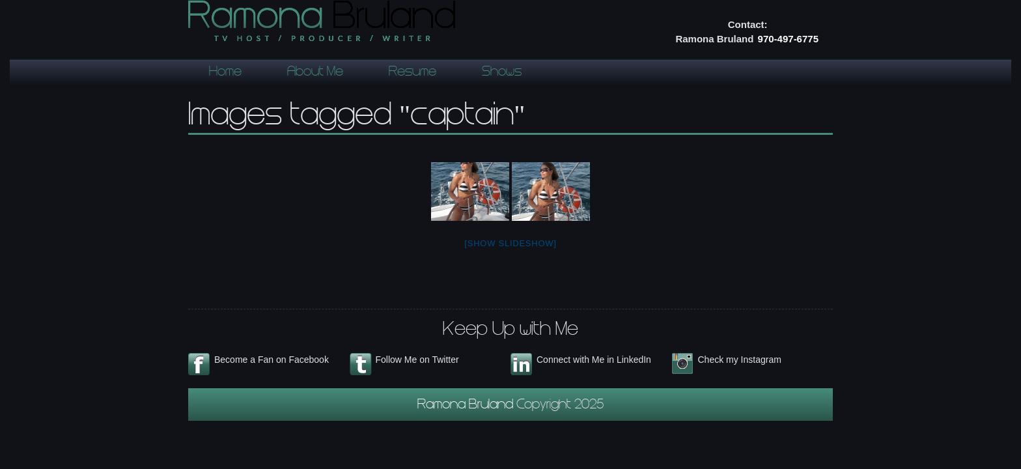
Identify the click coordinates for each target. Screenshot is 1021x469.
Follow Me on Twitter (417, 359)
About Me (315, 73)
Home (225, 73)
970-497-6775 (788, 38)
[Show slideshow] (510, 243)
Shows (502, 73)
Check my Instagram (739, 359)
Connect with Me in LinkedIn (594, 359)
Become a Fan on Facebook (271, 359)
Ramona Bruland (466, 406)
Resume (412, 73)
